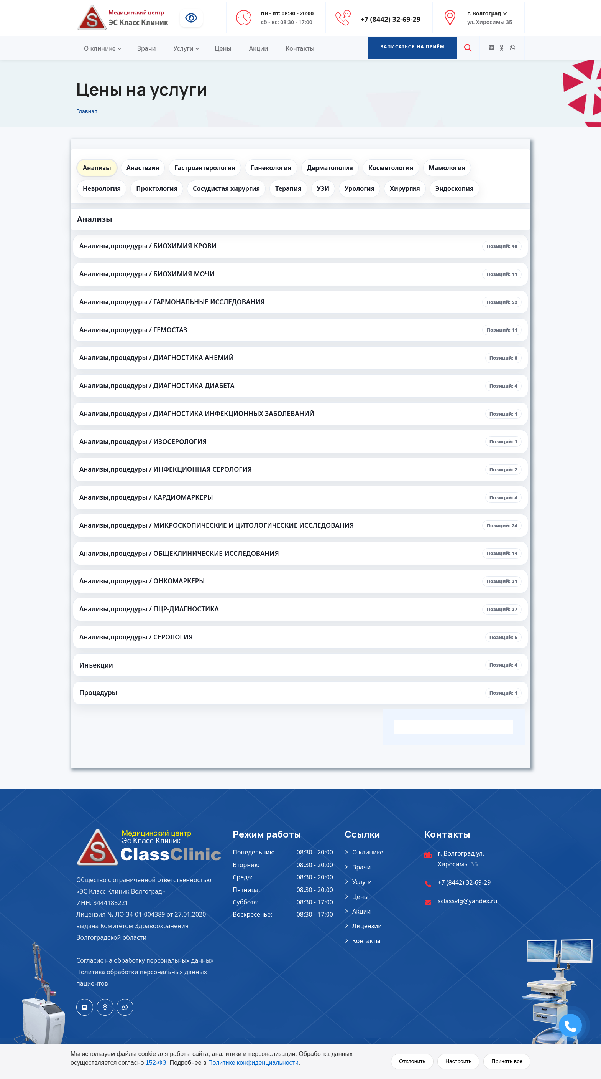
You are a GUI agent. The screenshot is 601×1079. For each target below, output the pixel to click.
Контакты (300, 48)
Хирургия (405, 188)
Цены (223, 48)
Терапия (288, 188)
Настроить (458, 1061)
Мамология (447, 168)
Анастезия (142, 168)
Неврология (102, 188)
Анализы (97, 168)
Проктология (156, 188)
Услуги (183, 48)
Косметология (391, 168)
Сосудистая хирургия (226, 188)
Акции (258, 48)
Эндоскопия (454, 188)
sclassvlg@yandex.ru (467, 901)
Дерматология (330, 168)
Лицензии (367, 926)
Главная (86, 111)
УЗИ (323, 188)
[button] (412, 48)
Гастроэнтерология (204, 168)
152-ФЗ (156, 1062)
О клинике (100, 48)
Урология (359, 188)
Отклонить (412, 1061)
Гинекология (271, 168)
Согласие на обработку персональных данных (144, 960)
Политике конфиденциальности (253, 1062)
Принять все (506, 1061)
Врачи (146, 48)
